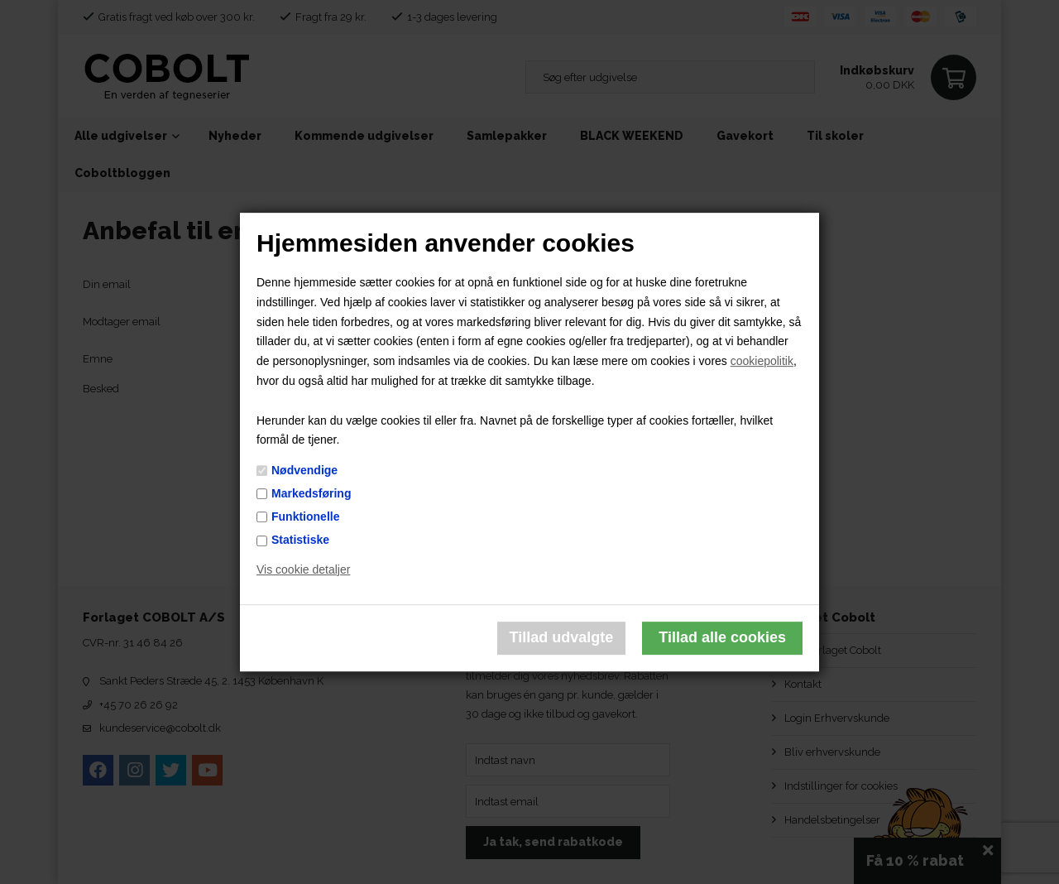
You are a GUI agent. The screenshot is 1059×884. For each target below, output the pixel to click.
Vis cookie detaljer (303, 569)
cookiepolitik (762, 361)
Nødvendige (304, 470)
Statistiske (300, 539)
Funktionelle (305, 516)
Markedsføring (311, 493)
